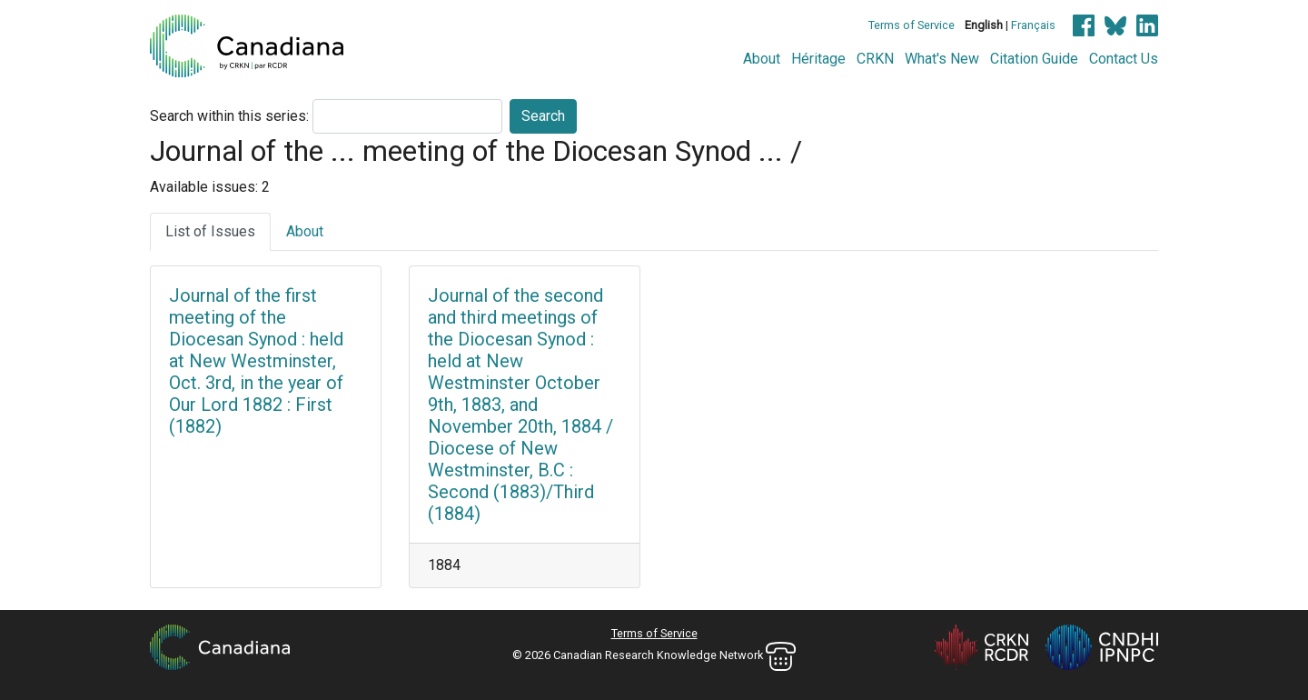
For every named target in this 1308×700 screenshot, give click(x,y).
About (761, 58)
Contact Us (1123, 58)
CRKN (875, 58)
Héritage (818, 58)
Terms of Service (911, 25)
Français (1033, 25)
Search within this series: (229, 116)
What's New (942, 58)
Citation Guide (1034, 58)
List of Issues (210, 231)
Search (543, 116)
